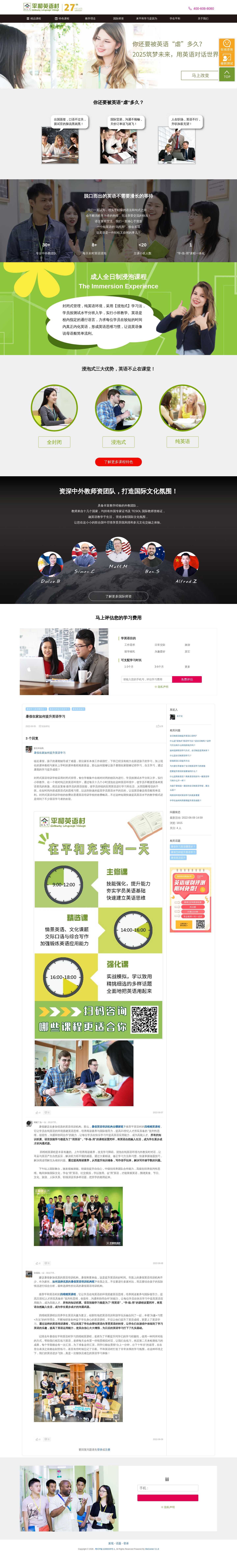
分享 (159, 726)
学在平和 (175, 18)
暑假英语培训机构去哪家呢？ (109, 1126)
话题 (118, 1543)
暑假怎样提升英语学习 (59, 709)
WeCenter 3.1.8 (152, 1549)
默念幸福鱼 (39, 748)
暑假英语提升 (78, 709)
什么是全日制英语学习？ (181, 755)
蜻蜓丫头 (38, 1122)
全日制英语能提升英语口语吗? (183, 736)
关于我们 (203, 18)
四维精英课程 (152, 1126)
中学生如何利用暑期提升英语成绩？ (185, 800)
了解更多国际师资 (118, 596)
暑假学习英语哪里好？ (36, 709)
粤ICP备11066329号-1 (105, 1549)
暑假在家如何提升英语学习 (50, 752)
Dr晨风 (37, 1273)
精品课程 (34, 18)
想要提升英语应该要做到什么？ (184, 771)
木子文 (180, 716)
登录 (99, 1449)
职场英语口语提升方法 (180, 761)
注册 (107, 1449)
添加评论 (44, 726)
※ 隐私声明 (161, 686)
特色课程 (62, 18)
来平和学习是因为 (146, 18)
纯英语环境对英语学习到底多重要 (184, 795)
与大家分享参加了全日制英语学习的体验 (187, 766)
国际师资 (118, 18)
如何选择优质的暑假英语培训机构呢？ (74, 1281)
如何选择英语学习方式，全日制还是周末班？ (189, 750)
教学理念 (90, 18)
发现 (111, 1543)
